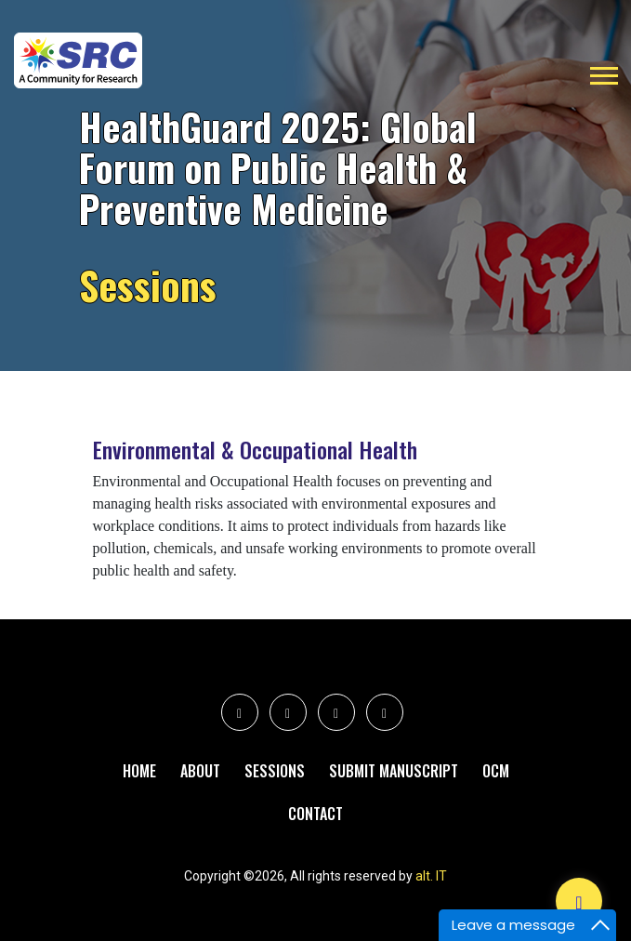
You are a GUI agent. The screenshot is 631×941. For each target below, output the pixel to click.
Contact (315, 813)
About (200, 771)
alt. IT (431, 875)
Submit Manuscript (393, 771)
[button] (603, 72)
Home (139, 771)
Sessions (274, 771)
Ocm (495, 771)
